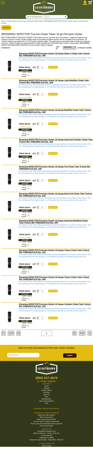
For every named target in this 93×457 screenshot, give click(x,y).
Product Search (46, 390)
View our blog (46, 446)
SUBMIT (70, 355)
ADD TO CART (53, 67)
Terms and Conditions (46, 401)
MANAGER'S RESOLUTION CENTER (46, 408)
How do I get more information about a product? (46, 423)
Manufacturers (46, 399)
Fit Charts (46, 392)
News (46, 397)
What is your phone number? (46, 419)
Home (3, 21)
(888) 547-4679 (46, 378)
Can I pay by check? (46, 426)
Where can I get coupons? (46, 415)
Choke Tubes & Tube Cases (16, 21)
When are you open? (47, 417)
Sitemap (46, 388)
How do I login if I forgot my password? (46, 421)
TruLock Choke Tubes (35, 21)
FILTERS (6, 28)
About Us (46, 394)
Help (46, 403)
